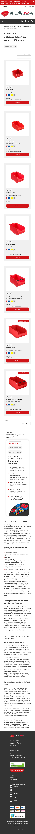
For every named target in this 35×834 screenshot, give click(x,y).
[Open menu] (2, 21)
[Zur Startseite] (17, 13)
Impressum (17, 823)
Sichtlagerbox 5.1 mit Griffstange (14, 399)
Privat (30, 6)
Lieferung (11, 821)
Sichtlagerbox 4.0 (10, 244)
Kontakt (12, 781)
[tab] (15, 443)
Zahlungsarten (17, 821)
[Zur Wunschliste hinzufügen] (7, 87)
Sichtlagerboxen (27, 26)
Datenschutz (25, 821)
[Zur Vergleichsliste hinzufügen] (10, 87)
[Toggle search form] (22, 21)
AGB (8, 821)
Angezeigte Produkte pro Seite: (17, 423)
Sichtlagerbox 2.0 (10, 141)
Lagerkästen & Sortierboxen (14, 26)
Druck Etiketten (13, 777)
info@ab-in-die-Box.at (18, 755)
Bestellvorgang (11, 823)
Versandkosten (18, 99)
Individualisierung (14, 779)
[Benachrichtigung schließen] (33, 1)
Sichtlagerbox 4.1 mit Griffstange (14, 296)
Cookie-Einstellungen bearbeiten (17, 784)
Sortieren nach (27, 54)
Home (5, 26)
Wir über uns (13, 775)
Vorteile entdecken (10, 46)
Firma (33, 6)
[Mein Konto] (25, 21)
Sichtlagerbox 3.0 (10, 192)
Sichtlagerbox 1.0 (10, 89)
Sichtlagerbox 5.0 (10, 347)
